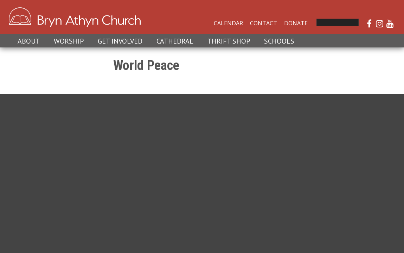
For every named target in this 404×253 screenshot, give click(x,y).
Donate (296, 23)
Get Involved (120, 41)
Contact (263, 23)
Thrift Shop (228, 41)
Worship (69, 41)
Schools (279, 41)
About (29, 41)
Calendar (228, 23)
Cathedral (174, 41)
